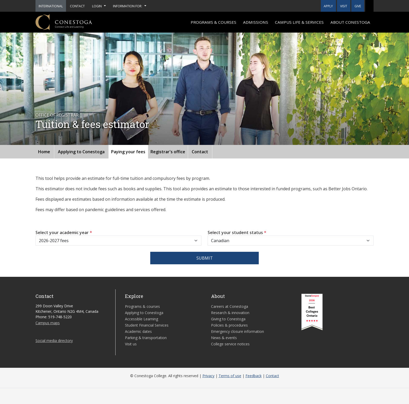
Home (44, 152)
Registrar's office (168, 152)
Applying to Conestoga (81, 152)
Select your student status (237, 232)
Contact (200, 152)
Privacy (208, 375)
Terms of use (230, 375)
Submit (204, 258)
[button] (369, 6)
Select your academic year (63, 232)
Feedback (253, 375)
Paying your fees (128, 152)
